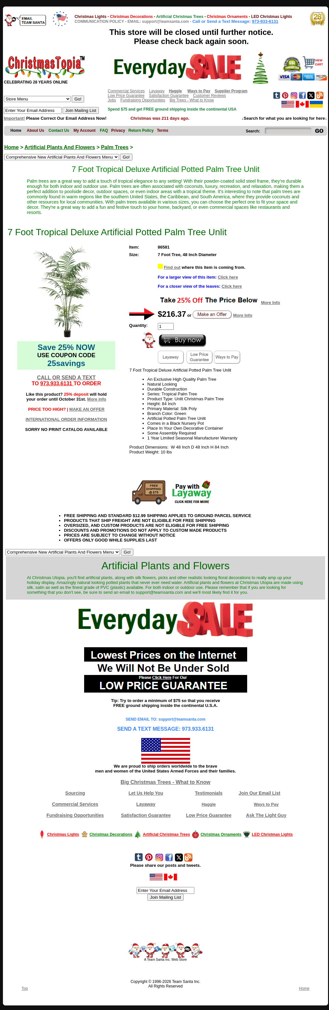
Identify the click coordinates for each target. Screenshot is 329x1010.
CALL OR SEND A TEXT (66, 377)
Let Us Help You (145, 793)
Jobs (112, 100)
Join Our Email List (259, 793)
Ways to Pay (266, 804)
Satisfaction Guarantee (169, 95)
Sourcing (75, 793)
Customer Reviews (209, 95)
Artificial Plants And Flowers (59, 147)
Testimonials (209, 793)
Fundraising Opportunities (142, 100)
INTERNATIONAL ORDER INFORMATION (66, 419)
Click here (228, 277)
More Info (270, 302)
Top (25, 988)
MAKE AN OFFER (87, 409)
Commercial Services (126, 91)
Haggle (209, 804)
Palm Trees (115, 147)
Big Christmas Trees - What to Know (166, 782)
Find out (172, 267)
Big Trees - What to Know (192, 100)
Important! (14, 118)
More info (96, 399)
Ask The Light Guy (266, 815)
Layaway (156, 91)
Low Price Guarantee (126, 95)
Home (11, 147)
